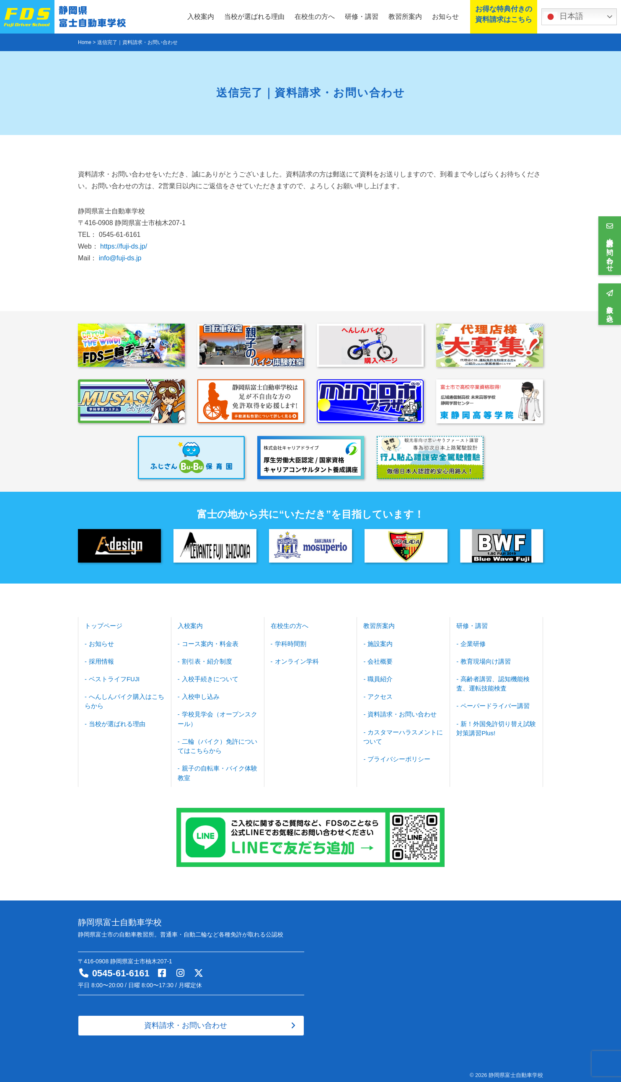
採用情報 (100, 659)
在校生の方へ (315, 16)
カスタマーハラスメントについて (400, 733)
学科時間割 (289, 642)
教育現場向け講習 (484, 659)
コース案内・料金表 (207, 642)
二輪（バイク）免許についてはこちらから (215, 742)
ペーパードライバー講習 (493, 703)
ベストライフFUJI (113, 677)
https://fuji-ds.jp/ (123, 246)
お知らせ (445, 16)
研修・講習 (361, 16)
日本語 (563, 16)
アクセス (379, 694)
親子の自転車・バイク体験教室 (215, 768)
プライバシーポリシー (396, 754)
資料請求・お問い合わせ (399, 711)
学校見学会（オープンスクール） (215, 716)
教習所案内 (405, 16)
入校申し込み (199, 694)
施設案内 (379, 642)
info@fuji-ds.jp (120, 258)
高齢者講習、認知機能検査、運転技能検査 (490, 681)
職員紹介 (379, 677)
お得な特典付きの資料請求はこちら (502, 16)
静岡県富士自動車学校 (516, 1069)
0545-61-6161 (121, 968)
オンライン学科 (295, 659)
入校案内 (200, 16)
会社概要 (379, 659)
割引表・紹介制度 (204, 659)
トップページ (102, 625)
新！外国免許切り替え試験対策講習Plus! (493, 724)
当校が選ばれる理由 (254, 16)
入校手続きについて (207, 677)
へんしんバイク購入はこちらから (122, 698)
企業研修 (472, 642)
